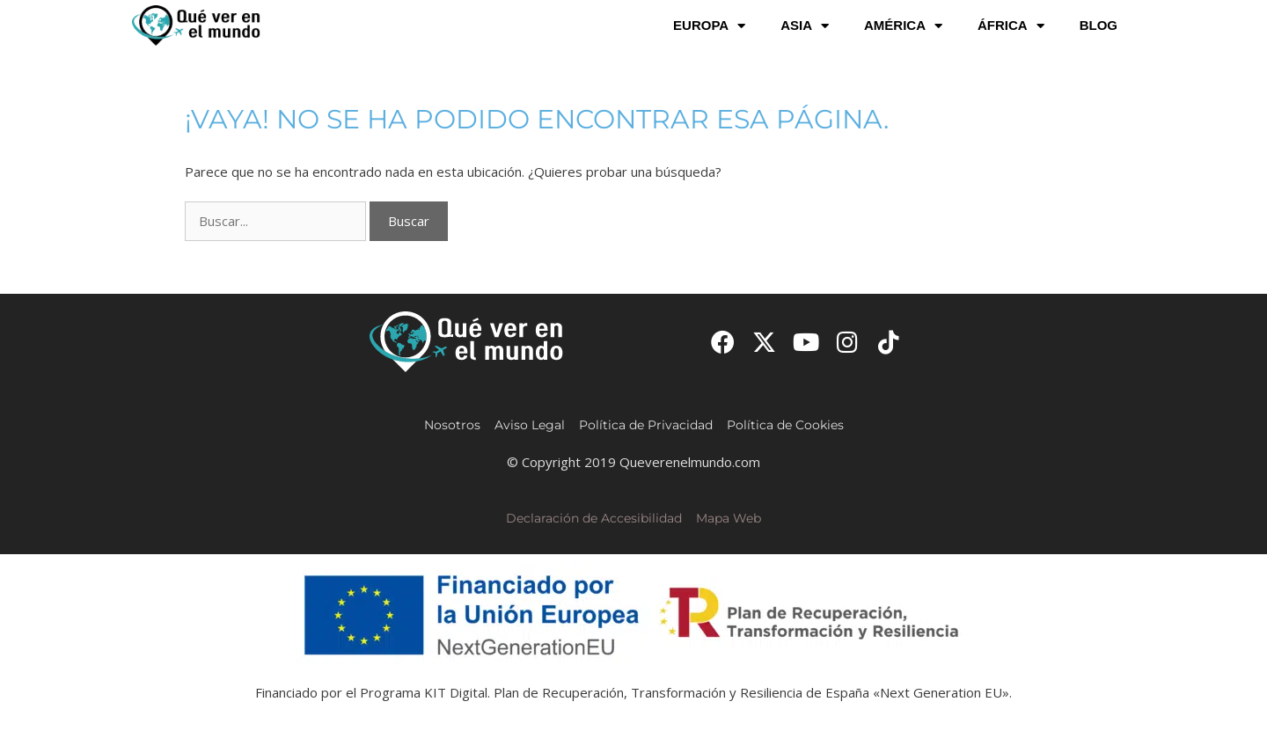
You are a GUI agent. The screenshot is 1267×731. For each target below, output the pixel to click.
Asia (804, 26)
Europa (709, 26)
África (1011, 26)
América (903, 26)
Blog (1098, 25)
